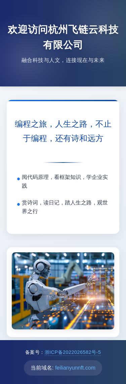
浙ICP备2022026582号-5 (73, 352)
